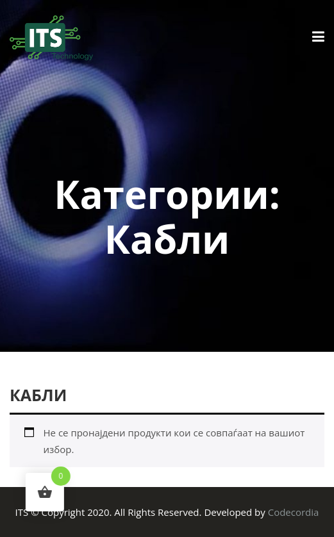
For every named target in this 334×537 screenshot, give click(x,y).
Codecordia (293, 512)
